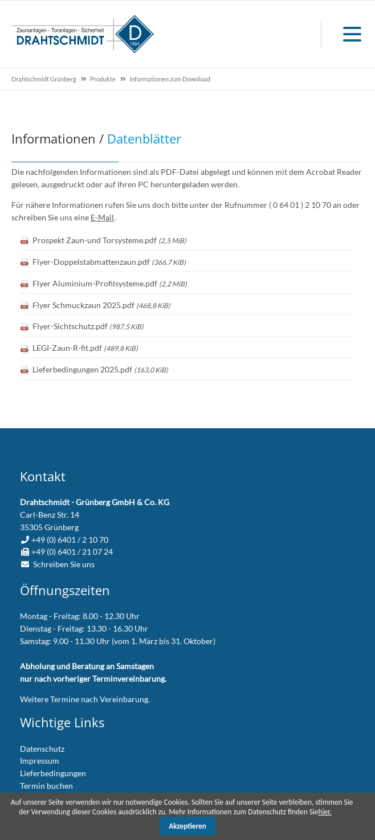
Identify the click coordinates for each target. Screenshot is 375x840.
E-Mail (102, 217)
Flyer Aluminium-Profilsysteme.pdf (109, 283)
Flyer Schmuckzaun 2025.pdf (101, 305)
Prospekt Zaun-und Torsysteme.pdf (109, 240)
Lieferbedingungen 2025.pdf (100, 369)
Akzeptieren (187, 826)
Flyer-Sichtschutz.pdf (88, 326)
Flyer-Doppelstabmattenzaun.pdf (109, 262)
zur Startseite (82, 34)
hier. (324, 812)
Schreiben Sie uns (64, 564)
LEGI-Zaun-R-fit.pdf (85, 348)
